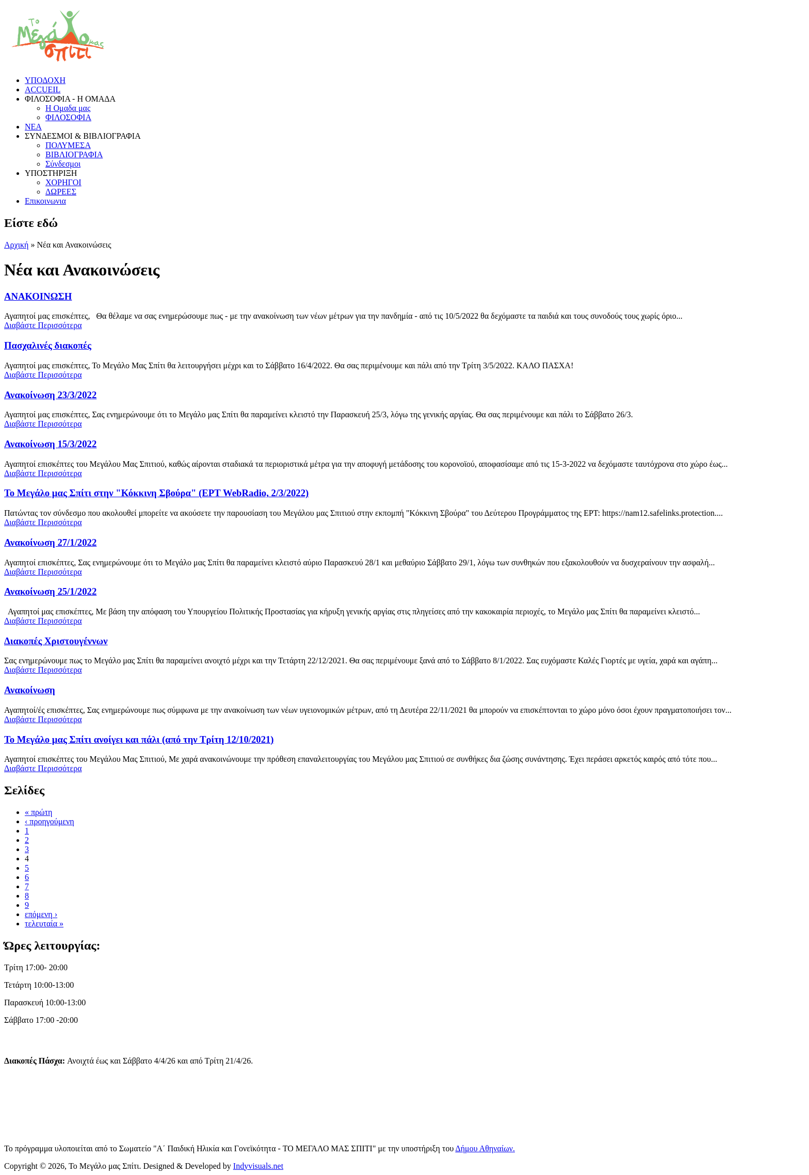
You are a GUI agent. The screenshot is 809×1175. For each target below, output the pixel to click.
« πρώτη (38, 812)
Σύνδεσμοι (62, 163)
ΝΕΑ (33, 126)
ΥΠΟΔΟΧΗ (45, 80)
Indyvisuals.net (258, 1166)
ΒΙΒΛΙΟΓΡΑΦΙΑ (74, 154)
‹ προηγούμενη (49, 821)
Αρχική (16, 244)
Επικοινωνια (45, 201)
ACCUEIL (42, 89)
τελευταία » (44, 923)
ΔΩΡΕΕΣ (60, 191)
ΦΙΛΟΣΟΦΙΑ (68, 117)
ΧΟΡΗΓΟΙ (63, 182)
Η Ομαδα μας (67, 108)
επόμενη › (41, 914)
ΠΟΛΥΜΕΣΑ (68, 145)
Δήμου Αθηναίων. (485, 1148)
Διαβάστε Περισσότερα (43, 325)
